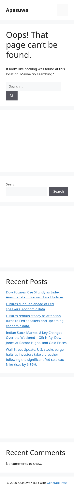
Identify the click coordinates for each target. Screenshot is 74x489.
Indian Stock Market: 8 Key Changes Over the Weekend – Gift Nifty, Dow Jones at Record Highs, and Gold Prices (36, 337)
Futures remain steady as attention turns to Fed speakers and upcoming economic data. (35, 320)
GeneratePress (57, 483)
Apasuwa (17, 10)
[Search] (12, 95)
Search (11, 184)
